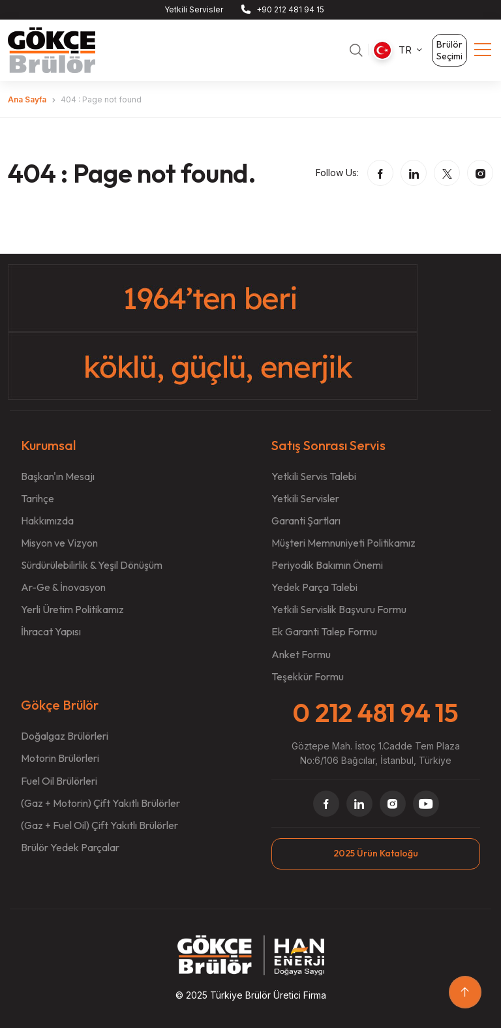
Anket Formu (301, 654)
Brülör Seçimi (449, 50)
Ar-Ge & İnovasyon (63, 587)
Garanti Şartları (306, 520)
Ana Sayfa (27, 99)
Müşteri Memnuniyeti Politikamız (343, 542)
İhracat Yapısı (51, 631)
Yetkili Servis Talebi (313, 476)
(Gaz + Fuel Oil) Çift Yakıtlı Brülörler (99, 825)
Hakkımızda (47, 520)
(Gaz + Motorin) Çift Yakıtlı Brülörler (100, 802)
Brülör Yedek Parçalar (70, 847)
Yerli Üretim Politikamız (72, 609)
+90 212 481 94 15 (290, 9)
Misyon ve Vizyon (59, 542)
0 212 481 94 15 (375, 712)
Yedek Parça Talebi (314, 587)
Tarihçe (37, 498)
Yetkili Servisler (193, 9)
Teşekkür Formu (307, 676)
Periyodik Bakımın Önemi (327, 564)
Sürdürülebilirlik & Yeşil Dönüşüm (91, 564)
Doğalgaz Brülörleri (64, 735)
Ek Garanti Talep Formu (324, 631)
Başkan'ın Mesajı (58, 476)
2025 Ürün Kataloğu (375, 853)
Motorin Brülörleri (60, 758)
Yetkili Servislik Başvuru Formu (338, 609)
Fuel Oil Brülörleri (59, 780)
